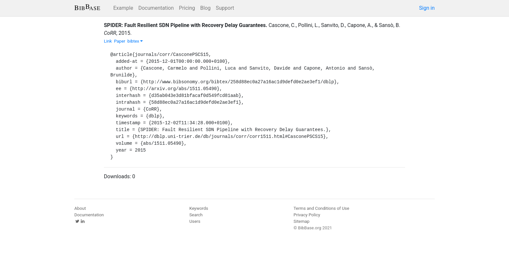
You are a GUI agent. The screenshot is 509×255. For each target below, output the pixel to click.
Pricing (187, 8)
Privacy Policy (306, 214)
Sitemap (301, 221)
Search (196, 214)
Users (194, 221)
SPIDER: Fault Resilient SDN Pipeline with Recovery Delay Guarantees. (185, 25)
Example (123, 8)
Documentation (156, 8)
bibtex (135, 41)
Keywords (198, 208)
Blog (205, 8)
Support (225, 8)
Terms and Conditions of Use (321, 208)
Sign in (427, 8)
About (80, 208)
